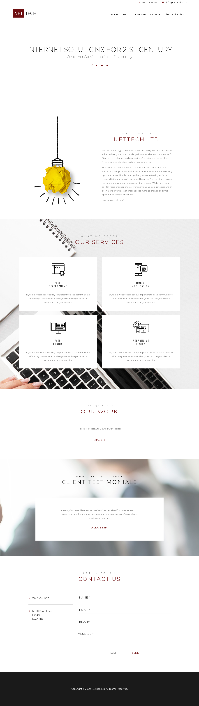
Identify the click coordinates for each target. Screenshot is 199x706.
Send (135, 652)
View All (99, 440)
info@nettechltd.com (177, 2)
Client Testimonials (174, 14)
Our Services (139, 14)
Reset (112, 652)
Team (125, 14)
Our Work (155, 14)
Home (114, 14)
